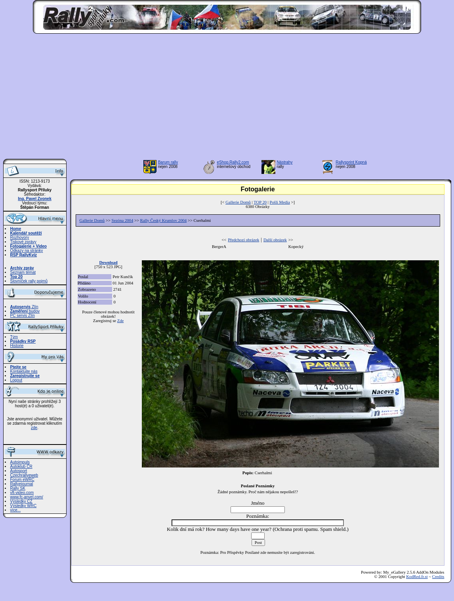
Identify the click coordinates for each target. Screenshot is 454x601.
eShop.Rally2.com (233, 162)
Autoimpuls (20, 462)
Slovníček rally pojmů (29, 281)
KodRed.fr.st (416, 576)
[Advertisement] (227, 98)
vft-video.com (22, 492)
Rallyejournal (21, 484)
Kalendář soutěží (26, 233)
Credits (438, 576)
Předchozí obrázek (243, 240)
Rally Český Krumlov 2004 (163, 220)
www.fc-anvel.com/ (26, 497)
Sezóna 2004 (122, 220)
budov (25, 311)
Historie (17, 345)
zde (34, 427)
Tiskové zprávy (23, 242)
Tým (14, 337)
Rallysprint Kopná (351, 162)
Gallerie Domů (238, 202)
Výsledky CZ (21, 501)
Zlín (24, 307)
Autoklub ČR (21, 466)
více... (15, 510)
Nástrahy (284, 162)
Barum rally (168, 162)
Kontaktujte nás (24, 371)
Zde (120, 321)
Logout (16, 380)
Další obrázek (275, 240)
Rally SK (17, 488)
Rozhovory (19, 237)
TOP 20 (260, 202)
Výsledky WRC (23, 506)
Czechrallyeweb (24, 475)
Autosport (18, 471)
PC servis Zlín (22, 315)
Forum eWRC (22, 479)
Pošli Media (280, 202)
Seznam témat (23, 272)
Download (108, 262)
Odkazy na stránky (26, 250)
